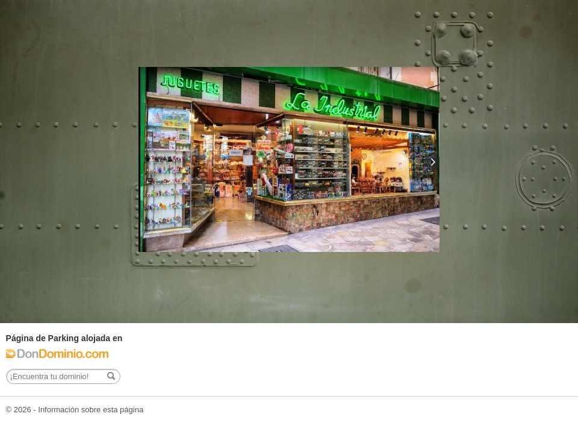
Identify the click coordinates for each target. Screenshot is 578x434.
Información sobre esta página (90, 409)
